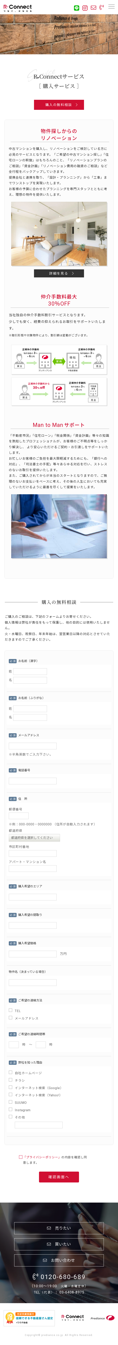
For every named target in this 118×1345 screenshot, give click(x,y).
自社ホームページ (28, 1073)
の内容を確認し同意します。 (55, 1160)
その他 (20, 1117)
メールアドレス (27, 1018)
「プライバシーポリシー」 (42, 1157)
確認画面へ (58, 1177)
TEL (18, 1011)
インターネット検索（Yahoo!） (39, 1095)
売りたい (59, 1228)
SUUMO (21, 1103)
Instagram (23, 1110)
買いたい (59, 1244)
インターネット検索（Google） (39, 1088)
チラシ (20, 1080)
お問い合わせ (59, 1260)
